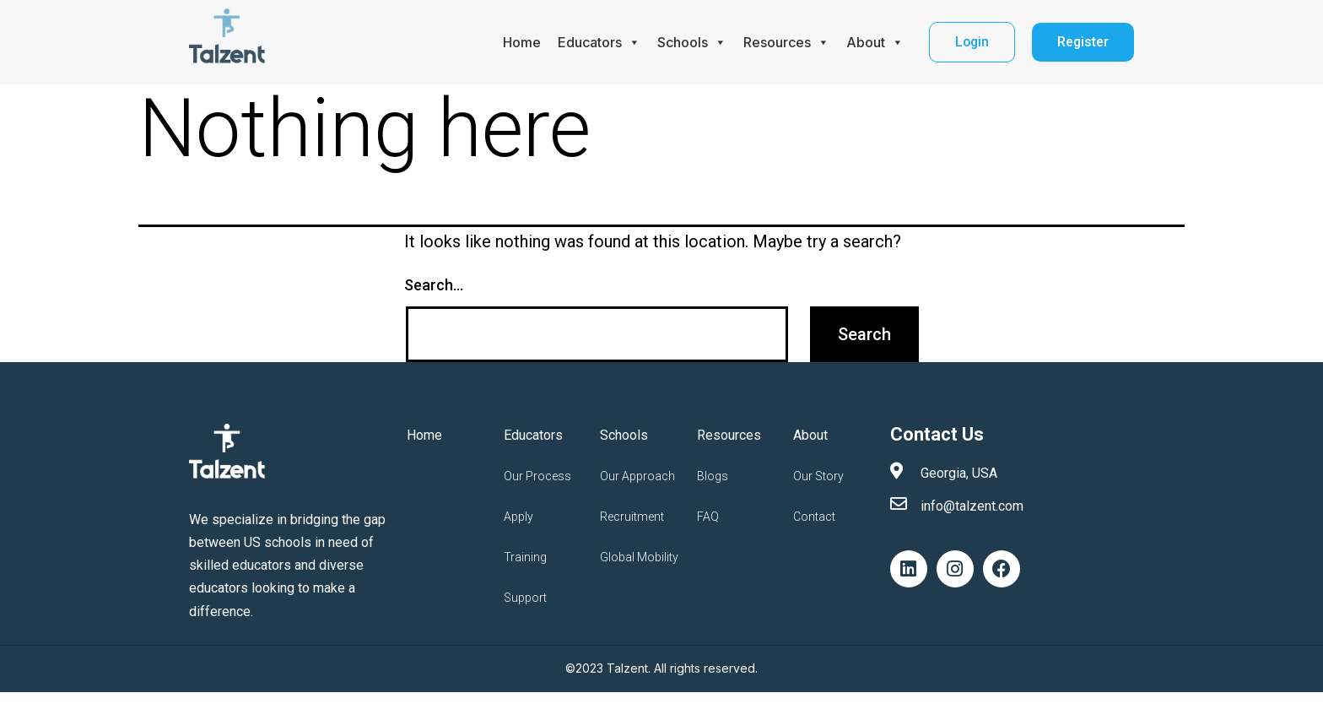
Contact (814, 516)
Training (525, 557)
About (872, 42)
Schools (689, 42)
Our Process (537, 476)
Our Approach (637, 476)
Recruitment (632, 516)
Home (519, 42)
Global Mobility (639, 557)
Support (525, 597)
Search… (433, 285)
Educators (596, 42)
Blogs (712, 476)
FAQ (708, 516)
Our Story (818, 476)
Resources (784, 42)
